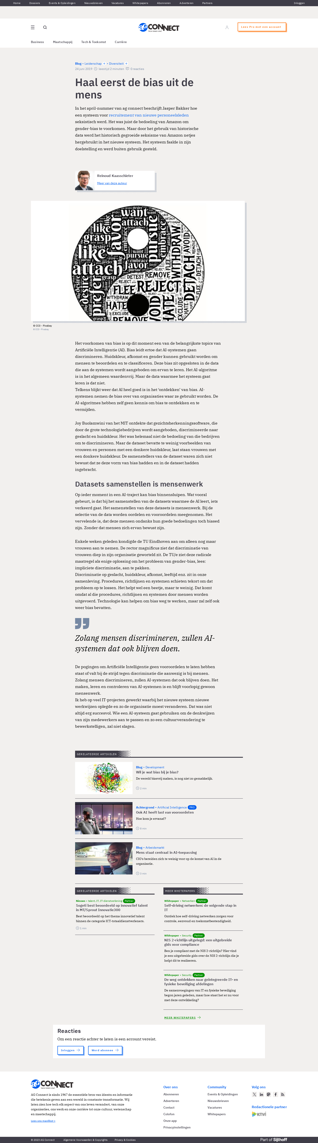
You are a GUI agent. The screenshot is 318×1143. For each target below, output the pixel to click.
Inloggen (299, 3)
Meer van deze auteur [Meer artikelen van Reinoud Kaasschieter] (112, 183)
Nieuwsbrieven (93, 3)
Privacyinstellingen (177, 1127)
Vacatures (118, 3)
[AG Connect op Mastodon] (268, 1094)
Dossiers (34, 3)
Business (37, 42)
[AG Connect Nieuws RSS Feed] (282, 1094)
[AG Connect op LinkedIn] (261, 1094)
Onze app (170, 1121)
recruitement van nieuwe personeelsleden (149, 115)
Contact (168, 1107)
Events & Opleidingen (62, 3)
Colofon (168, 1114)
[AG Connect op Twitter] (254, 1094)
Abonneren (164, 3)
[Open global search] (45, 27)
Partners (207, 3)
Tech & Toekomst (93, 42)
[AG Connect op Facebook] (275, 1094)
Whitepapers (140, 3)
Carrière (121, 42)
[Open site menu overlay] (32, 27)
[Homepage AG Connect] (159, 27)
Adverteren (186, 3)
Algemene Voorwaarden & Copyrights (85, 1139)
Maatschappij (63, 42)
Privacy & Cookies (125, 1139)
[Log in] (227, 27)
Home (17, 3)
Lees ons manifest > (43, 1120)
